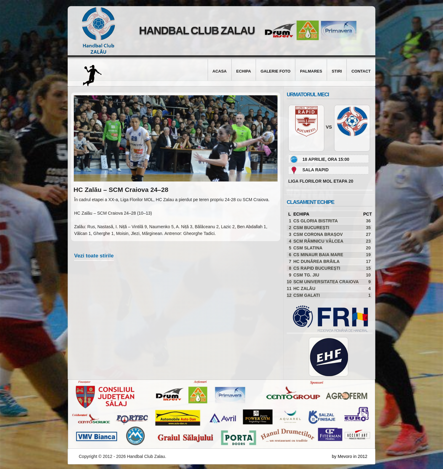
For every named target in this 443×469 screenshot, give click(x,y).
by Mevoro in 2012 (349, 456)
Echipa (243, 71)
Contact (361, 71)
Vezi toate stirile (94, 256)
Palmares (311, 71)
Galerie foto (275, 71)
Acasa (220, 71)
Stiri (337, 71)
